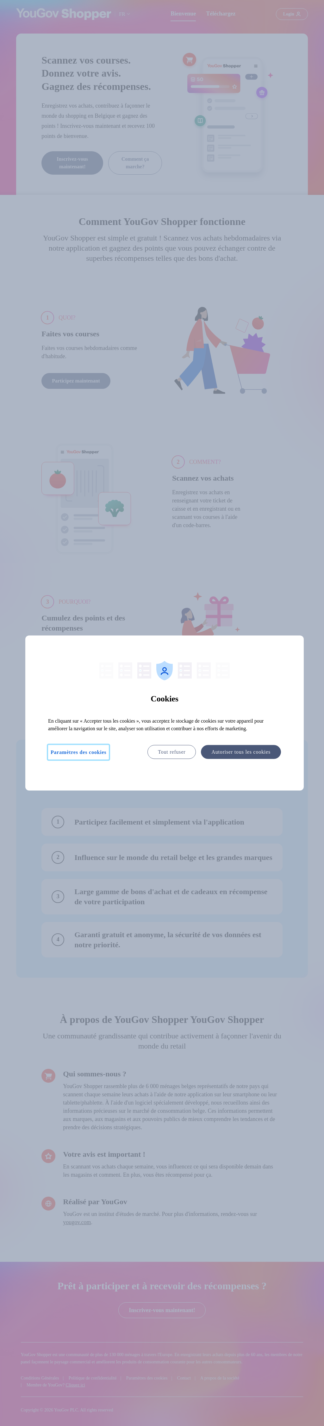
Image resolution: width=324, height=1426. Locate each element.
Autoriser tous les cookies (241, 752)
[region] (164, 713)
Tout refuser (171, 752)
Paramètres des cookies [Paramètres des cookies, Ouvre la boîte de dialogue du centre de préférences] (78, 752)
